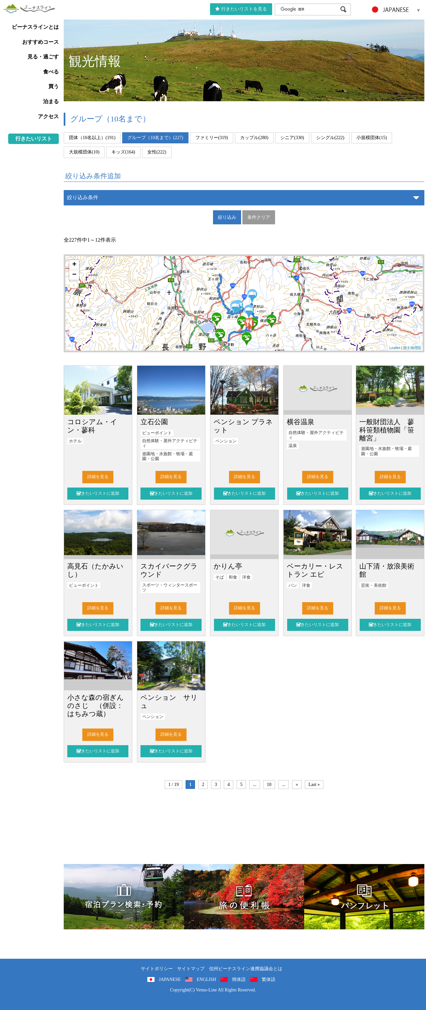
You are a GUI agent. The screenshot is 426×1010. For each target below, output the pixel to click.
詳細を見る (97, 476)
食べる (51, 71)
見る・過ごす (43, 56)
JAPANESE (170, 979)
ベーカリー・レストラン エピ (315, 570)
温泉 (292, 445)
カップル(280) (254, 137)
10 (269, 784)
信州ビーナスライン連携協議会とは (245, 968)
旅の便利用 (244, 896)
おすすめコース (40, 42)
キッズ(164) (123, 152)
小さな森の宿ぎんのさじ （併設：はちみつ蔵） (95, 705)
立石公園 (154, 421)
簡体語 (239, 979)
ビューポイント (157, 433)
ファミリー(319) (211, 137)
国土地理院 (412, 348)
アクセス (48, 116)
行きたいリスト (33, 138)
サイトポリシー (157, 968)
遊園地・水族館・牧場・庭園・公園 (167, 456)
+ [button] (74, 265)
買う (53, 86)
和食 (233, 577)
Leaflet (394, 348)
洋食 (246, 577)
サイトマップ (191, 968)
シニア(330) (292, 137)
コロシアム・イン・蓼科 (92, 426)
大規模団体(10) (84, 152)
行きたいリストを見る (241, 9)
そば (219, 577)
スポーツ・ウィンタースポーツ (169, 587)
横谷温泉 (300, 421)
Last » (314, 784)
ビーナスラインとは (35, 27)
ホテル (75, 441)
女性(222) (156, 152)
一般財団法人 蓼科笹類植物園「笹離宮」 (386, 430)
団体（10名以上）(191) (92, 137)
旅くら (124, 896)
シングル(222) (330, 137)
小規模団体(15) (371, 137)
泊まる (51, 101)
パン (292, 585)
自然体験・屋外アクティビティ (169, 443)
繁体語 (268, 979)
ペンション (226, 441)
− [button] (74, 275)
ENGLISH (206, 979)
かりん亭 (228, 566)
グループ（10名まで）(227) (155, 137)
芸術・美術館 (373, 585)
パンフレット (364, 896)
